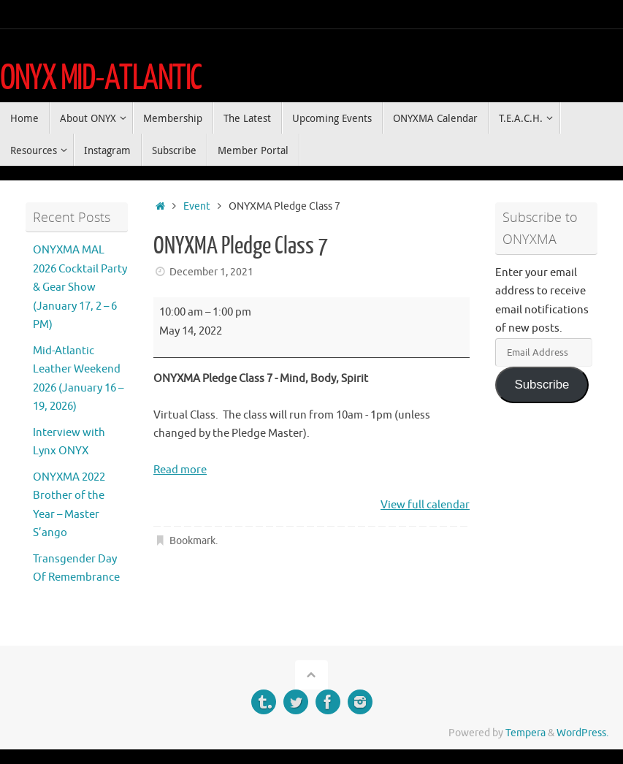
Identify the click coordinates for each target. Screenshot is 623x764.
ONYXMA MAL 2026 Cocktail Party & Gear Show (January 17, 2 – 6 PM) (80, 287)
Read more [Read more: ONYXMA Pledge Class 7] (180, 470)
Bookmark (192, 541)
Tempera (525, 733)
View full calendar (425, 505)
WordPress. (582, 733)
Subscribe (541, 384)
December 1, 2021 (211, 272)
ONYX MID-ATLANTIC (101, 78)
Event (196, 206)
